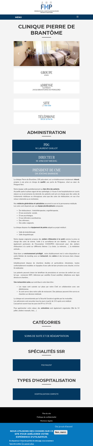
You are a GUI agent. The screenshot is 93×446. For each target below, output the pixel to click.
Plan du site (46, 413)
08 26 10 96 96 (46, 119)
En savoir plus (28, 444)
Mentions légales (46, 421)
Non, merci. (60, 432)
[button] (19, 53)
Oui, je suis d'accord (63, 426)
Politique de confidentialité (46, 417)
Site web (46, 105)
